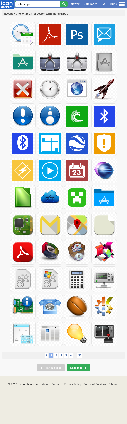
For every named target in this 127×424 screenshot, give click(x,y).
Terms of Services (95, 384)
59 (79, 355)
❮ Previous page (51, 367)
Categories (90, 4)
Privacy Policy (72, 384)
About (45, 384)
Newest (75, 4)
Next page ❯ (78, 367)
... (75, 355)
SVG (103, 4)
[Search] (64, 4)
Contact (56, 384)
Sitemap (114, 384)
